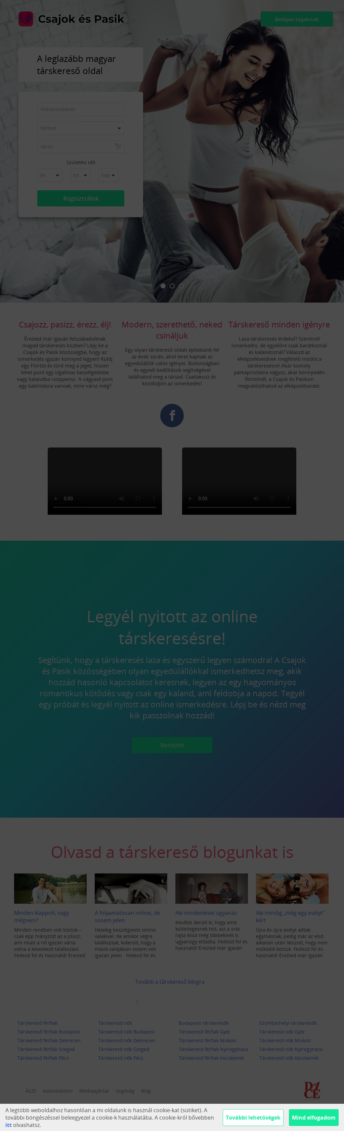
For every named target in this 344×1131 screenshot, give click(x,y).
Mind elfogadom (314, 1117)
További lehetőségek (253, 1117)
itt (8, 1125)
